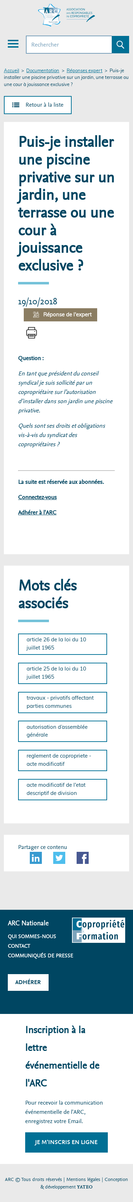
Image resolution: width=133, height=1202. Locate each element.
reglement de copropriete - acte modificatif (59, 760)
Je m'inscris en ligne (66, 1142)
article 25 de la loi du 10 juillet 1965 (56, 673)
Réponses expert (84, 71)
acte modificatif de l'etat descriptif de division (56, 789)
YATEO (85, 1187)
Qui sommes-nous (32, 936)
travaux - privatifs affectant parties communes (60, 702)
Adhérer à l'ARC (37, 512)
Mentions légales (83, 1179)
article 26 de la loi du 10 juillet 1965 (56, 644)
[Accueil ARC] (66, 15)
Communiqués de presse (40, 955)
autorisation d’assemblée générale (57, 731)
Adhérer (28, 982)
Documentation (42, 71)
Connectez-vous (37, 497)
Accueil (11, 71)
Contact (19, 946)
